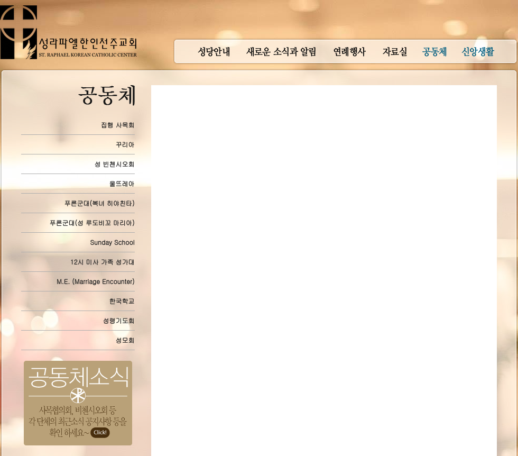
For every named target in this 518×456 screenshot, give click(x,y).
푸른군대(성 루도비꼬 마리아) (92, 222)
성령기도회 (119, 320)
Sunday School (112, 242)
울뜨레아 (122, 183)
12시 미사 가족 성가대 (102, 261)
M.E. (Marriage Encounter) (95, 281)
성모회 (125, 339)
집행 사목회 (118, 124)
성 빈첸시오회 (115, 163)
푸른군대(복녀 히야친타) (99, 202)
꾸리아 (125, 144)
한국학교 (122, 300)
